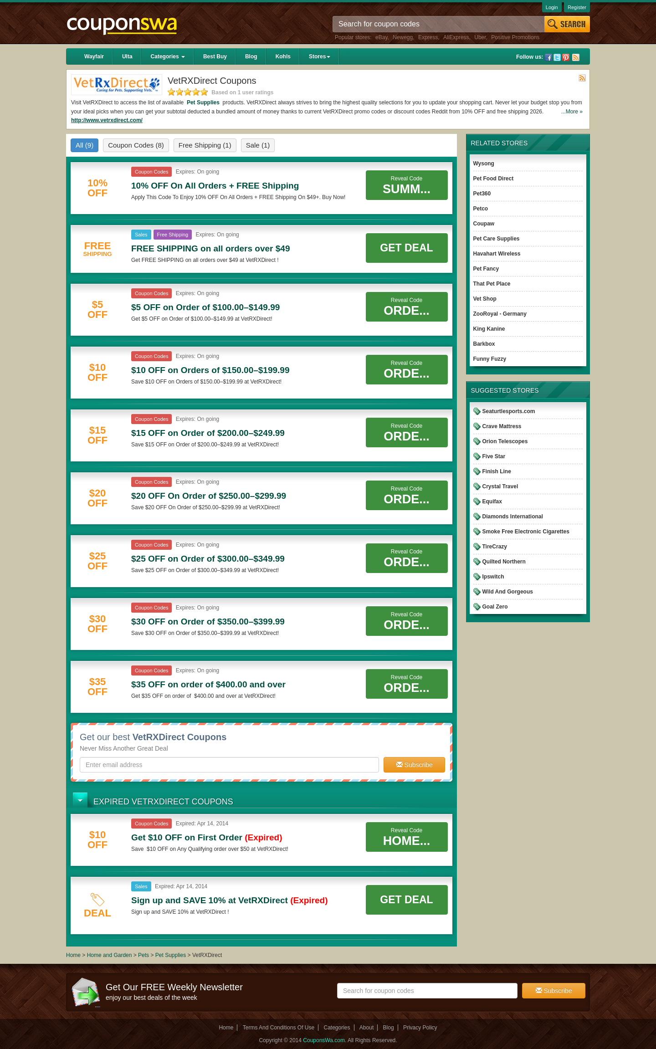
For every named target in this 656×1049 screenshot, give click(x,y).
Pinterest (565, 57)
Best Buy (215, 56)
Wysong (483, 163)
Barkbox (484, 344)
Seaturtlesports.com (508, 411)
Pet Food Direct (493, 178)
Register (577, 7)
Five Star (494, 456)
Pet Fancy (486, 269)
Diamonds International (512, 516)
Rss (575, 57)
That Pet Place (492, 284)
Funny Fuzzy (490, 359)
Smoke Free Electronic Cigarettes (525, 531)
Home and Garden (110, 955)
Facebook (548, 57)
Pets (143, 955)
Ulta (127, 56)
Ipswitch (493, 576)
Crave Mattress (502, 426)
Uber (480, 37)
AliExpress (456, 37)
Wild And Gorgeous (507, 591)
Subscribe (414, 764)
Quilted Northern (504, 561)
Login (552, 7)
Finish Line (496, 471)
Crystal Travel (500, 486)
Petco (480, 208)
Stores (319, 56)
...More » (572, 111)
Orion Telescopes (505, 441)
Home (73, 955)
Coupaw (484, 223)
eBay (381, 37)
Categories (168, 56)
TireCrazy (494, 546)
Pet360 (482, 193)
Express (428, 37)
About (366, 1027)
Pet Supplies (203, 102)
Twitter (557, 57)
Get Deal (406, 248)
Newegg (403, 37)
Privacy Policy (420, 1027)
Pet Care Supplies (496, 238)
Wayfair (94, 56)
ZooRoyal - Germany (500, 314)
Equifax (492, 501)
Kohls (283, 56)
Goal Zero (495, 607)
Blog (251, 56)
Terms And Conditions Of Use (278, 1027)
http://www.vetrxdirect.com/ (107, 120)
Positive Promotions (515, 37)
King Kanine (489, 329)
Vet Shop (485, 299)
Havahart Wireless (497, 254)
